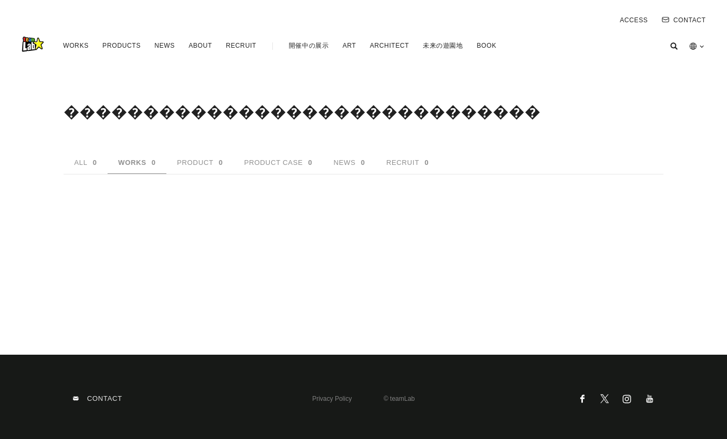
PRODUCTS (121, 45)
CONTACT (684, 20)
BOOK (487, 45)
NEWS (164, 45)
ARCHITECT (389, 45)
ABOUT (200, 45)
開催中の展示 (309, 45)
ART (349, 45)
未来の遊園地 (443, 45)
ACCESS (634, 20)
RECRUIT (241, 45)
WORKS (75, 45)
